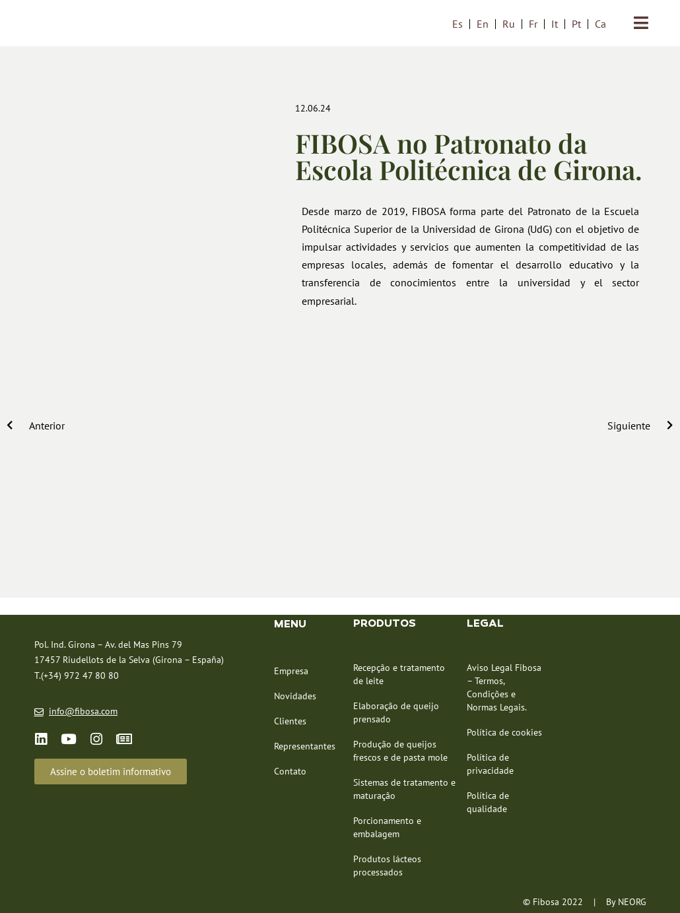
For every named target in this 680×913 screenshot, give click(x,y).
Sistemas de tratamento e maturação (404, 789)
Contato (290, 771)
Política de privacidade (490, 763)
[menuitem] (457, 23)
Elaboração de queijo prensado (396, 712)
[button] (110, 771)
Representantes (304, 746)
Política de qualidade (488, 802)
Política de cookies (504, 732)
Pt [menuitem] (576, 23)
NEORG (632, 902)
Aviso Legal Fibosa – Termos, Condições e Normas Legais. (504, 687)
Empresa (291, 671)
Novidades (295, 696)
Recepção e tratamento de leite (399, 674)
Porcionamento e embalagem (387, 827)
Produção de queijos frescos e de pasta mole (400, 750)
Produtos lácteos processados (387, 865)
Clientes (290, 721)
